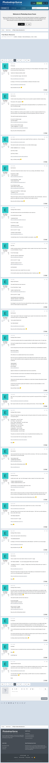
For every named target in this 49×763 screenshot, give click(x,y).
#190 (47, 394)
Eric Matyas (5, 36)
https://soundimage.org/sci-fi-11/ (17, 176)
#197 (47, 585)
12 (20, 60)
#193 (47, 473)
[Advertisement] (24, 49)
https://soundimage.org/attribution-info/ (18, 84)
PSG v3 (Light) (23, 755)
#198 (47, 618)
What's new (14, 8)
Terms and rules (21, 757)
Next (28, 60)
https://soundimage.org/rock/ (16, 461)
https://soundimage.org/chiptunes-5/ (17, 188)
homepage (20, 36)
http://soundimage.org (26, 36)
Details (41, 760)
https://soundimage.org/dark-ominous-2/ (18, 219)
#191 (47, 410)
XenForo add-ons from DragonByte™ (21, 760)
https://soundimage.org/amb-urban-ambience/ (19, 127)
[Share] (44, 64)
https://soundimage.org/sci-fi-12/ (17, 609)
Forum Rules (4, 747)
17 (25, 60)
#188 (47, 311)
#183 (47, 137)
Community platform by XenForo (24, 759)
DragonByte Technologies (35, 760)
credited (15, 36)
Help (32, 757)
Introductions (27, 733)
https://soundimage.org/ (15, 467)
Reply (46, 133)
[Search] (46, 3)
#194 (47, 503)
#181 (47, 63)
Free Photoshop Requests (29, 735)
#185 (47, 207)
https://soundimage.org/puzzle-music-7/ (18, 182)
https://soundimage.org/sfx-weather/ (17, 193)
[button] (8, 8)
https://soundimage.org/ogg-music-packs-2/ (19, 439)
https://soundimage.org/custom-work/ (18, 142)
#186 (47, 243)
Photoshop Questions (28, 738)
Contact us (16, 757)
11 (17, 60)
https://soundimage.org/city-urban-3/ (17, 78)
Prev (2, 60)
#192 (47, 449)
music (32, 36)
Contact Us (4, 748)
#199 (47, 644)
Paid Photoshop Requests (29, 736)
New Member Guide (5, 745)
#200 (47, 661)
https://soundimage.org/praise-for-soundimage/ (19, 400)
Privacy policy (28, 757)
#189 (47, 335)
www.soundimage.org (15, 351)
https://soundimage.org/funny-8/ (17, 257)
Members (24, 8)
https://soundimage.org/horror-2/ (17, 226)
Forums (4, 8)
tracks (35, 36)
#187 (47, 279)
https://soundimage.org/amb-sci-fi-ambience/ (19, 122)
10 (14, 60)
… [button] (7, 60)
